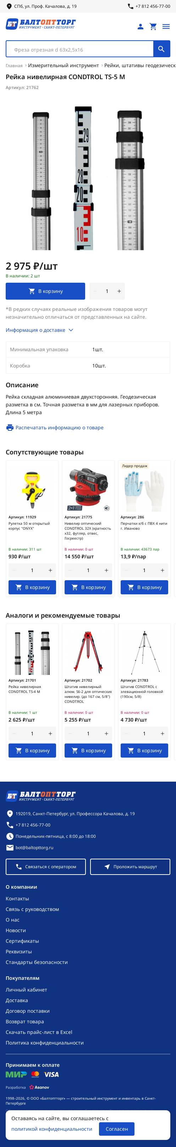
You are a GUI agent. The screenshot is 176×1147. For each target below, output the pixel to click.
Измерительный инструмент (63, 65)
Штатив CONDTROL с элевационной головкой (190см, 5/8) (142, 691)
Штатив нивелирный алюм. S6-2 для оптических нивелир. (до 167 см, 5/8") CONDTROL (88, 694)
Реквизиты (19, 951)
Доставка (17, 1000)
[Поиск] (161, 49)
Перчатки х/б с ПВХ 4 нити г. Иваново (144, 526)
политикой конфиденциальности (51, 1128)
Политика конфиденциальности (45, 1042)
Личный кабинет (26, 989)
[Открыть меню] (166, 26)
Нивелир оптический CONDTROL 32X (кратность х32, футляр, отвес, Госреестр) (88, 531)
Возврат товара (25, 1021)
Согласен (117, 1128)
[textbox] (83, 50)
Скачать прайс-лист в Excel (39, 1032)
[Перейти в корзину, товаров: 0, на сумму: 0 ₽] (153, 26)
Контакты (17, 898)
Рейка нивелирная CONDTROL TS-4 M (25, 689)
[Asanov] (39, 1087)
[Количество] (107, 291)
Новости (16, 930)
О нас (13, 919)
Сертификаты (22, 940)
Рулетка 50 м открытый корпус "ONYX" (29, 526)
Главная (14, 66)
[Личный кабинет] (140, 26)
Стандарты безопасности (37, 962)
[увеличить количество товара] (119, 291)
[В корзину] (32, 587)
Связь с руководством (32, 909)
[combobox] (88, 48)
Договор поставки (28, 1010)
